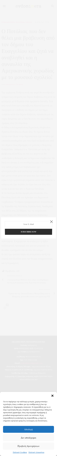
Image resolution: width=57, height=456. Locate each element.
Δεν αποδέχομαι (28, 437)
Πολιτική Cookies (20, 452)
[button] (52, 395)
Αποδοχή (28, 429)
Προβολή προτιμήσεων (28, 446)
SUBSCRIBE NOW (28, 231)
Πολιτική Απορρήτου (36, 452)
